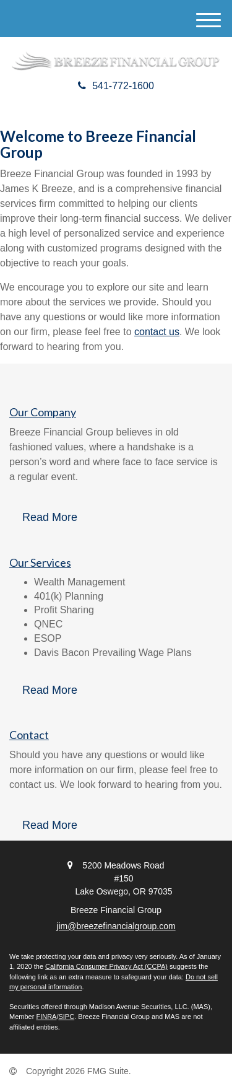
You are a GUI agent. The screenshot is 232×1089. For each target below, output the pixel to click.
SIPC (66, 1016)
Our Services (40, 562)
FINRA (46, 1016)
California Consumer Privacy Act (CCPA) (106, 966)
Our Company (42, 412)
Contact (29, 734)
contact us (156, 331)
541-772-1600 (116, 86)
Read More (49, 517)
